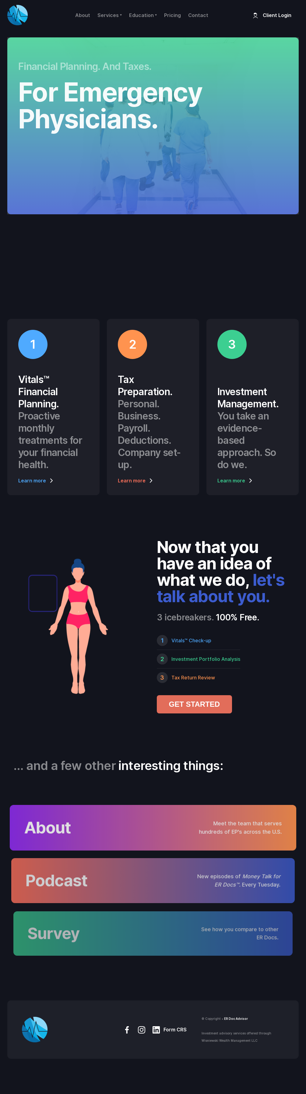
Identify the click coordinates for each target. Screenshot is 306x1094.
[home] (17, 15)
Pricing (172, 15)
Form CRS (175, 1030)
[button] (109, 15)
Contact (198, 15)
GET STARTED (194, 704)
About (82, 15)
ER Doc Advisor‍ (236, 1018)
